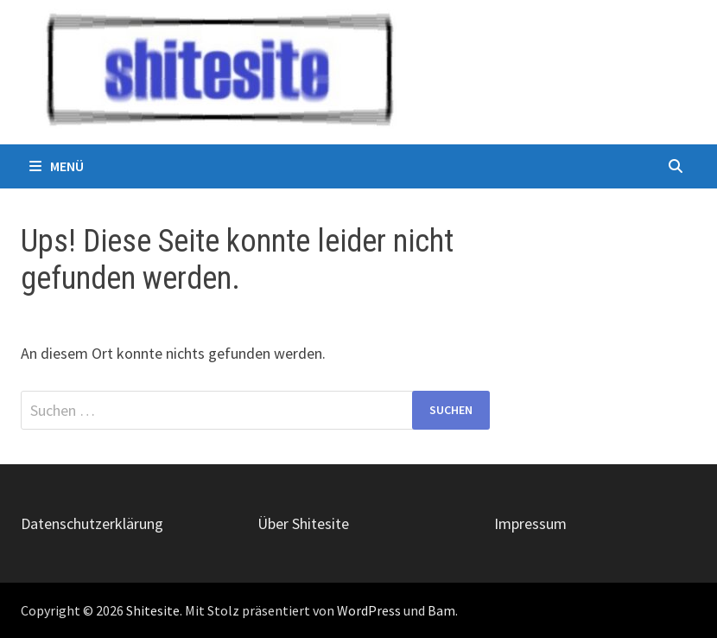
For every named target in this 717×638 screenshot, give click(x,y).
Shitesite (153, 610)
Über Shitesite (303, 523)
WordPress (369, 610)
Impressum (530, 523)
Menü (56, 166)
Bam (441, 610)
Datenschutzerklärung (92, 523)
